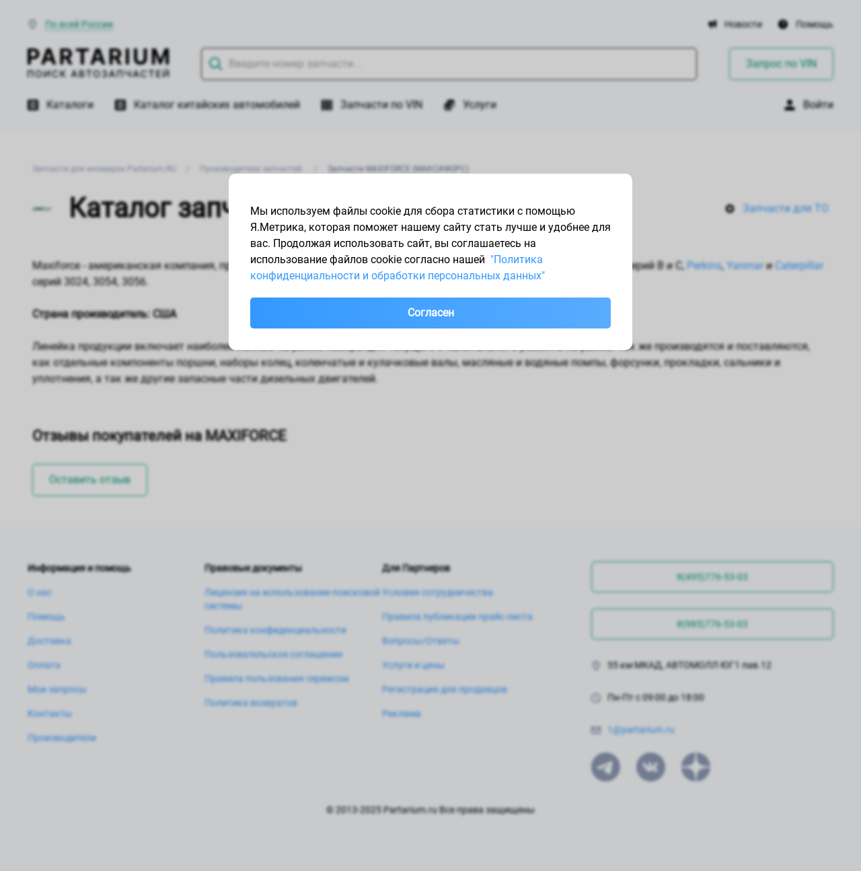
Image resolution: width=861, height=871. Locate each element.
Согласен (431, 312)
